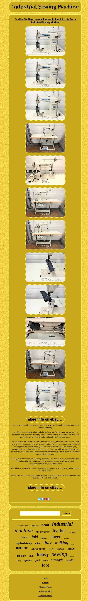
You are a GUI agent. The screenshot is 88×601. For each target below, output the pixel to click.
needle (70, 560)
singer (55, 536)
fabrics (45, 561)
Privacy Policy (45, 591)
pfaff (31, 556)
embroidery (42, 531)
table (37, 543)
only (19, 560)
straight (72, 532)
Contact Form (45, 587)
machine (24, 530)
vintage (44, 538)
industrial (62, 524)
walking (61, 542)
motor (22, 548)
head (45, 525)
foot (45, 565)
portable (66, 538)
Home (45, 578)
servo (25, 537)
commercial (23, 526)
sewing (59, 554)
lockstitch (39, 549)
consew (61, 548)
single (51, 549)
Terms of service (45, 595)
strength (57, 560)
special (28, 560)
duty (48, 542)
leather (59, 530)
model (72, 556)
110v (72, 544)
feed (37, 560)
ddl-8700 (21, 555)
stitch (71, 548)
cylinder (35, 526)
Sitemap (45, 582)
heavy (43, 554)
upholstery (24, 543)
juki (35, 537)
